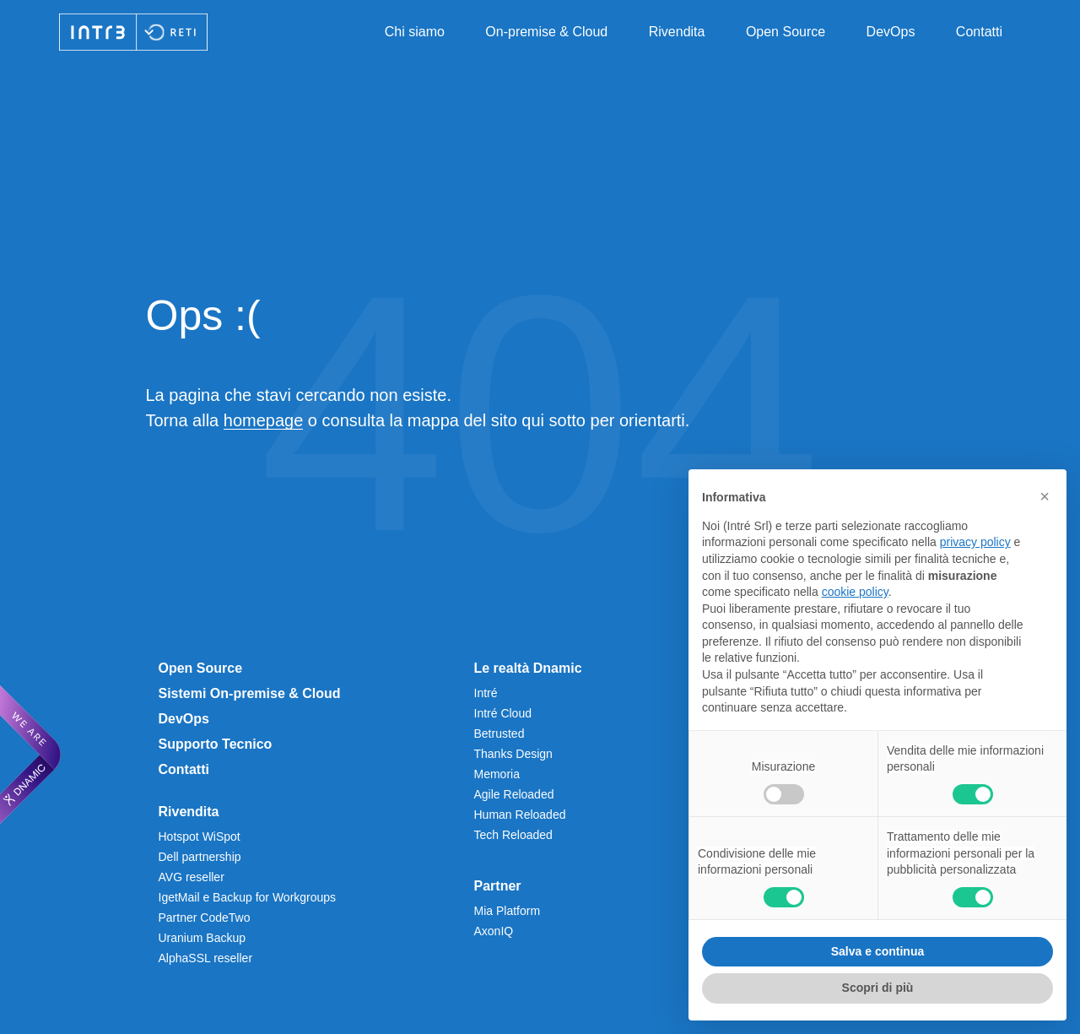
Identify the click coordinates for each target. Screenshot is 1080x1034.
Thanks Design (513, 754)
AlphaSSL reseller (206, 958)
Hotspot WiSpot (199, 836)
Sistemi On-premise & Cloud (250, 693)
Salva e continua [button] (877, 951)
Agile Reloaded (514, 794)
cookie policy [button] (855, 591)
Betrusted (499, 733)
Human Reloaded (520, 814)
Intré (486, 693)
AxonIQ (494, 931)
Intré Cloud (503, 713)
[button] (1044, 496)
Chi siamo (415, 31)
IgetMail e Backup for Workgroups (248, 897)
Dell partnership (200, 856)
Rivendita (677, 31)
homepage (264, 420)
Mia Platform (507, 911)
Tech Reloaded (513, 835)
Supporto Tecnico (216, 744)
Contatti (979, 31)
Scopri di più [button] (878, 987)
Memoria (497, 774)
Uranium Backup (202, 938)
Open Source (785, 31)
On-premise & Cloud (546, 31)
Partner (497, 886)
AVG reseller (191, 877)
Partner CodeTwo (205, 917)
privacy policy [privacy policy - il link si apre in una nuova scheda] (975, 542)
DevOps (891, 31)
